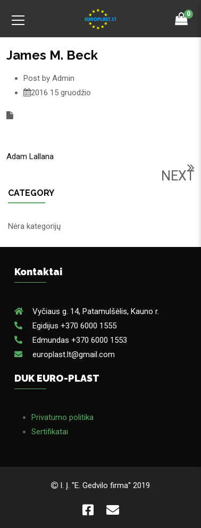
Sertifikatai (49, 431)
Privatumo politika (62, 417)
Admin (63, 78)
